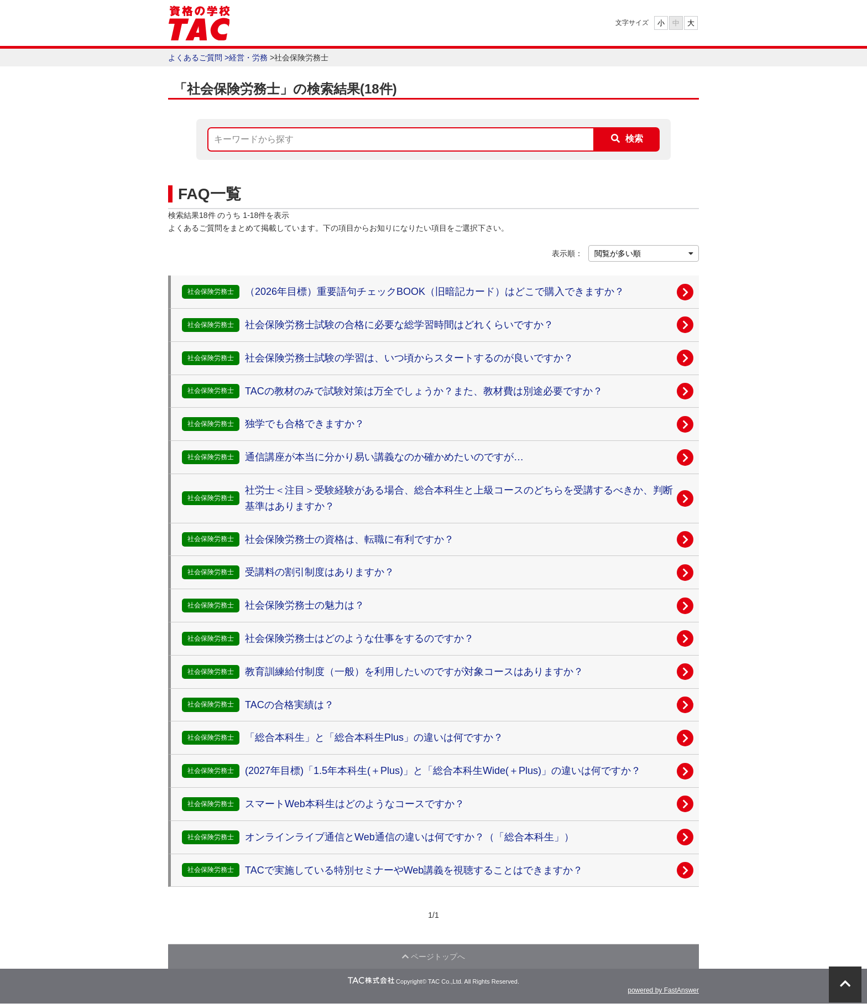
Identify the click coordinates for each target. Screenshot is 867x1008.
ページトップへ (433, 958)
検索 (634, 138)
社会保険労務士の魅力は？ (304, 605)
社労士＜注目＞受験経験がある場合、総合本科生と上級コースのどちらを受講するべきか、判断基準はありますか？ (459, 498)
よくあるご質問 (195, 57)
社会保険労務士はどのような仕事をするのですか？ (359, 638)
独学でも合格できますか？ (304, 423)
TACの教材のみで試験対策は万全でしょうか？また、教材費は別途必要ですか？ (424, 391)
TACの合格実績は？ (289, 704)
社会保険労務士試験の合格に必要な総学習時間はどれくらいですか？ (399, 324)
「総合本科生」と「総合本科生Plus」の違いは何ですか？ (374, 737)
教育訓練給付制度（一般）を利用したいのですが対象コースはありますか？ (414, 671)
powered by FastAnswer (663, 995)
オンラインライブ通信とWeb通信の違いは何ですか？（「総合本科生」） (409, 837)
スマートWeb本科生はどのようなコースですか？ (354, 803)
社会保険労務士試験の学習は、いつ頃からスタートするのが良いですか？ (409, 357)
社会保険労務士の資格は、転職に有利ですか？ (349, 539)
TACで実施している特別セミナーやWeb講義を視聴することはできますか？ (414, 870)
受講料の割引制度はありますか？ (319, 572)
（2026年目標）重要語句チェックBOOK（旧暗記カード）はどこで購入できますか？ (434, 291)
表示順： (567, 253)
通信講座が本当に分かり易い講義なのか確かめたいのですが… (384, 457)
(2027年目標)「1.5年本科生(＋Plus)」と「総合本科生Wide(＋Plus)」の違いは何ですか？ (443, 770)
